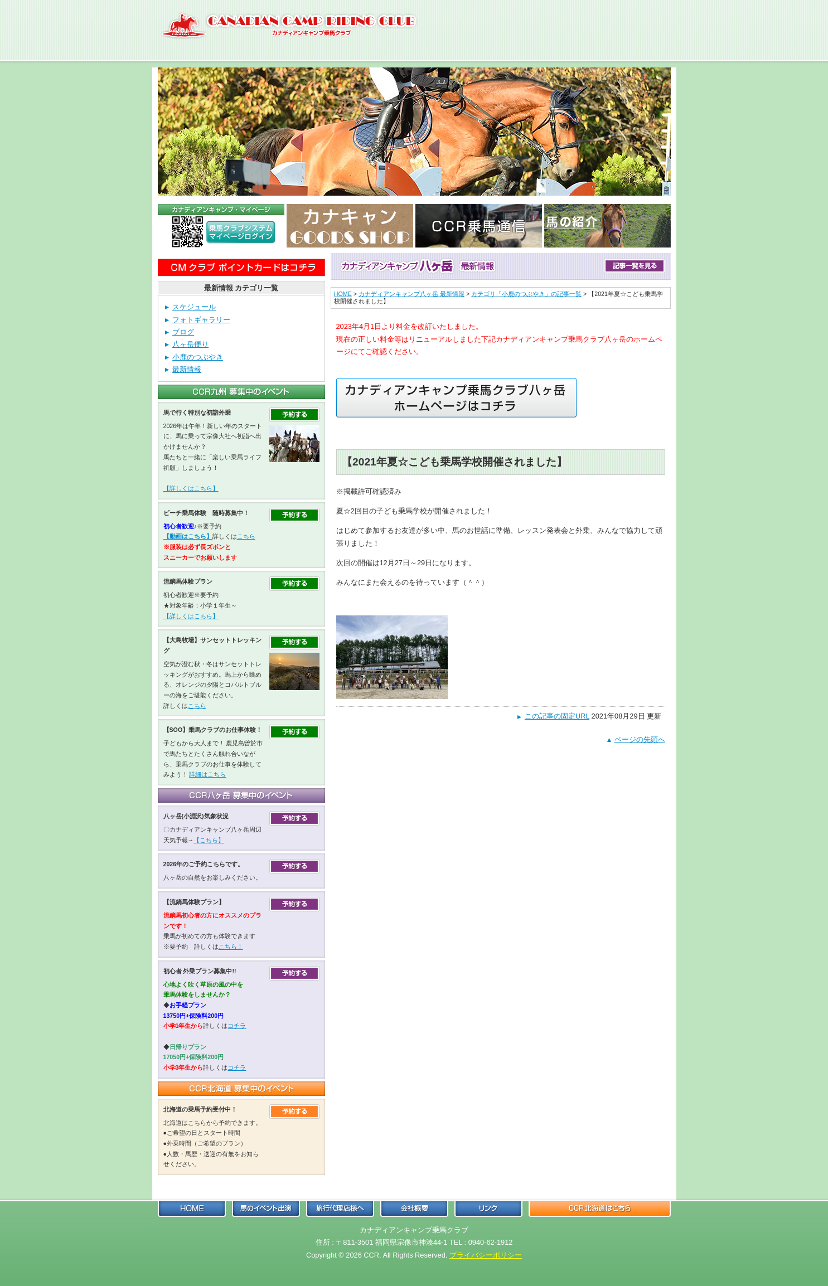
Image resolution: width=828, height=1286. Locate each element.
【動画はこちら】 (187, 536)
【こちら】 (208, 840)
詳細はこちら (207, 774)
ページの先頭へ (639, 739)
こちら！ (231, 946)
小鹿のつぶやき (197, 357)
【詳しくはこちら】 (191, 488)
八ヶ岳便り (190, 344)
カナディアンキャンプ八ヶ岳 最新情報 (411, 293)
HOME (343, 293)
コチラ (236, 1025)
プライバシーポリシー (485, 1255)
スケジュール (194, 307)
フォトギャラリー (201, 320)
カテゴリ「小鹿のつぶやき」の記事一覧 (526, 293)
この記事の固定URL (557, 716)
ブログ (183, 332)
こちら (246, 536)
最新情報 (186, 369)
